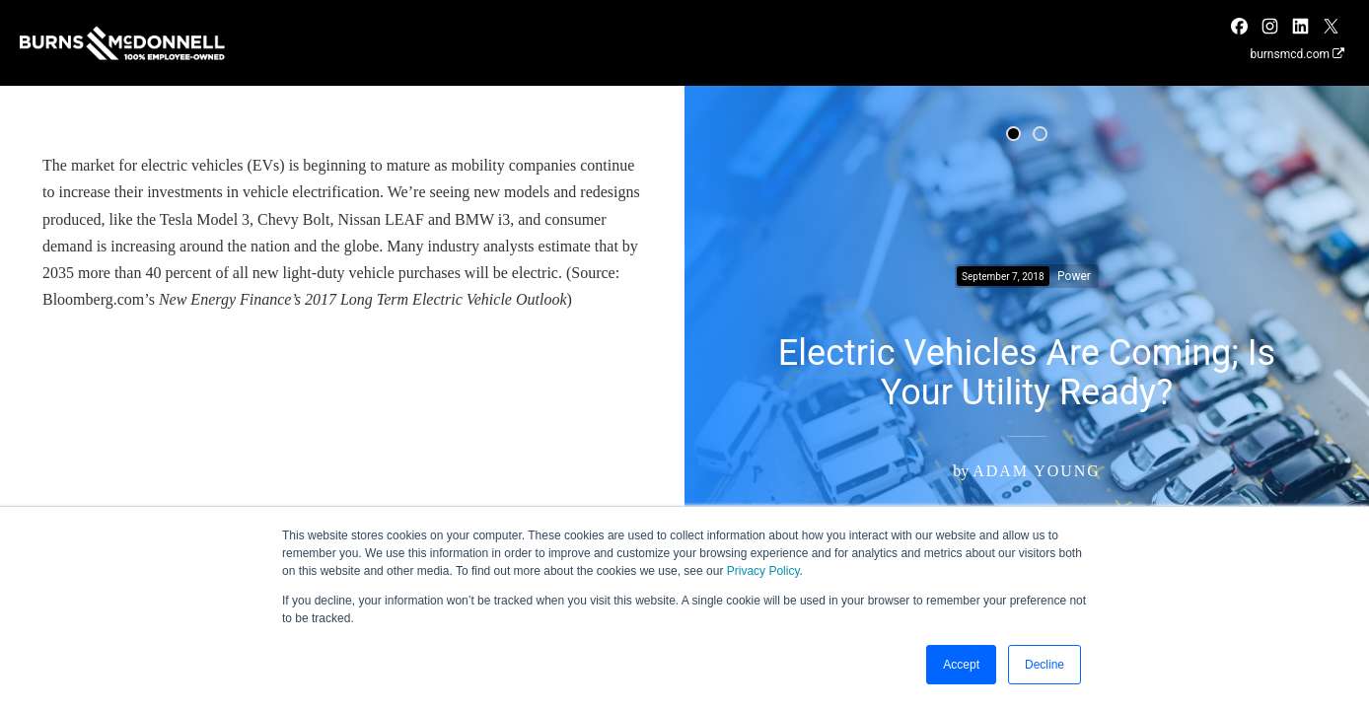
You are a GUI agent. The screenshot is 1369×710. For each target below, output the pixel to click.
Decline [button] (1044, 665)
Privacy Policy (763, 571)
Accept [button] (961, 665)
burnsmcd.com (1297, 54)
